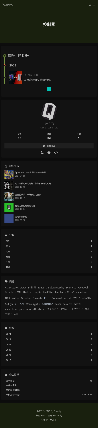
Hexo (43, 415)
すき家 (63, 309)
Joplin (37, 292)
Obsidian (26, 298)
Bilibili (32, 287)
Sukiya (9, 304)
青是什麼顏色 (21, 216)
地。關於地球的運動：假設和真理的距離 (33, 183)
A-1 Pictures (12, 287)
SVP (75, 298)
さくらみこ (53, 309)
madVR (77, 304)
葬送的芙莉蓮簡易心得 (25, 205)
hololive (67, 304)
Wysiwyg (7, 4)
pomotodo (25, 309)
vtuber (41, 309)
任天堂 (14, 313)
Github (9, 292)
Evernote (71, 287)
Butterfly (57, 415)
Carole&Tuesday (55, 287)
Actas (23, 287)
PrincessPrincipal (61, 298)
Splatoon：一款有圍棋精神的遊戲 (30, 172)
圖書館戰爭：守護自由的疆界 (28, 194)
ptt (34, 309)
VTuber (19, 304)
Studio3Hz (85, 298)
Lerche (59, 292)
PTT (47, 297)
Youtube (47, 304)
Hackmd (27, 292)
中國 (86, 309)
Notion (15, 298)
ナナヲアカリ (76, 309)
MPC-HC (69, 292)
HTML (18, 292)
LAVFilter (48, 292)
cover (58, 304)
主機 (7, 313)
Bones (40, 287)
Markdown (81, 292)
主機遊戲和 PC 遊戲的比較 (37, 79)
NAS (7, 298)
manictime (11, 309)
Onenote (37, 298)
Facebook (83, 287)
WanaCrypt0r (33, 304)
